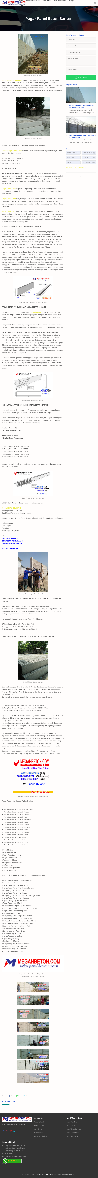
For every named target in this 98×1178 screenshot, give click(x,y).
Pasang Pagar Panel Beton (12, 151)
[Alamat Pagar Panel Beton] (73, 153)
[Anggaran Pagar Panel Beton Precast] (73, 157)
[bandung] (89, 157)
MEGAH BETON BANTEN (11, 508)
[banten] (73, 162)
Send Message (81, 77)
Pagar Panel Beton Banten (12, 80)
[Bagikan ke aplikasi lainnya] (32, 1096)
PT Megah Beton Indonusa (43, 1174)
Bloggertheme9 (69, 1174)
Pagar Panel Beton (9, 189)
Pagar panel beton (9, 211)
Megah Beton (36, 312)
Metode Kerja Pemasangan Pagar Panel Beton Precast (81, 106)
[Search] (95, 3)
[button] (91, 3)
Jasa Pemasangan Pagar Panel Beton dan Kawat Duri (82, 136)
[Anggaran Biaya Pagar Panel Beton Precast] (89, 153)
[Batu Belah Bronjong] (89, 162)
